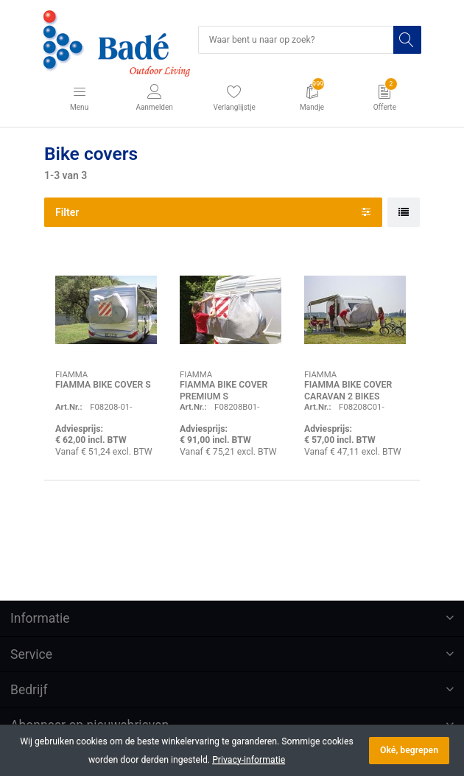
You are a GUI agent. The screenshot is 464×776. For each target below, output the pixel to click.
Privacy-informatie (248, 760)
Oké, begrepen (409, 750)
